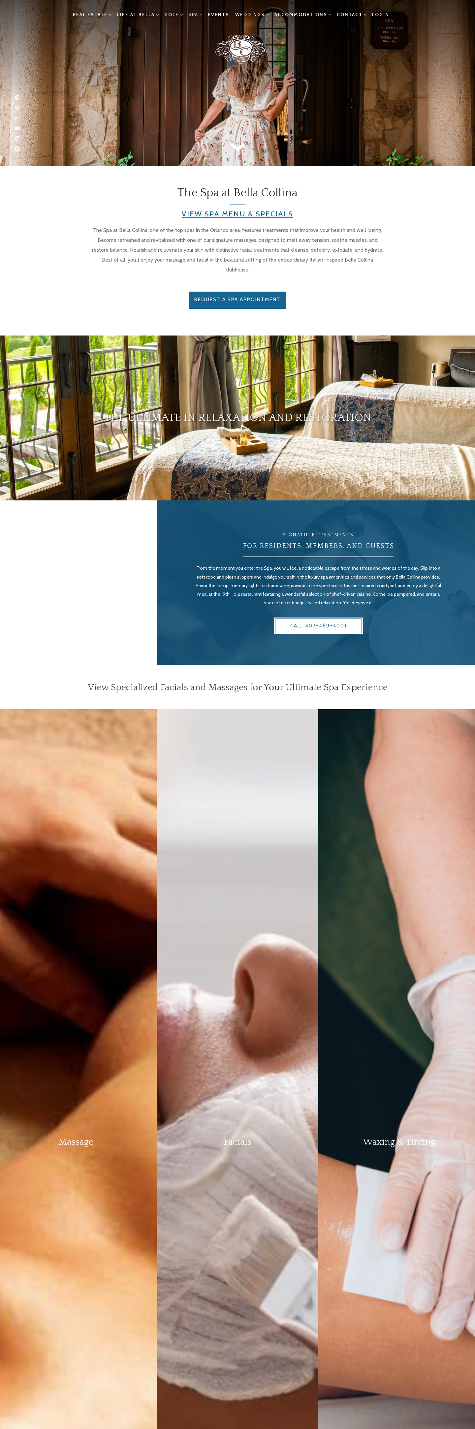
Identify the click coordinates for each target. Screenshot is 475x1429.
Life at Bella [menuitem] (136, 14)
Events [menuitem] (218, 14)
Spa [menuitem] (193, 14)
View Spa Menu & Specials (237, 213)
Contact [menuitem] (350, 14)
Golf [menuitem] (171, 14)
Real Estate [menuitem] (90, 14)
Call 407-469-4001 (318, 626)
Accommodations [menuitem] (300, 14)
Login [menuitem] (380, 14)
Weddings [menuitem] (250, 14)
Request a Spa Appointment (237, 299)
